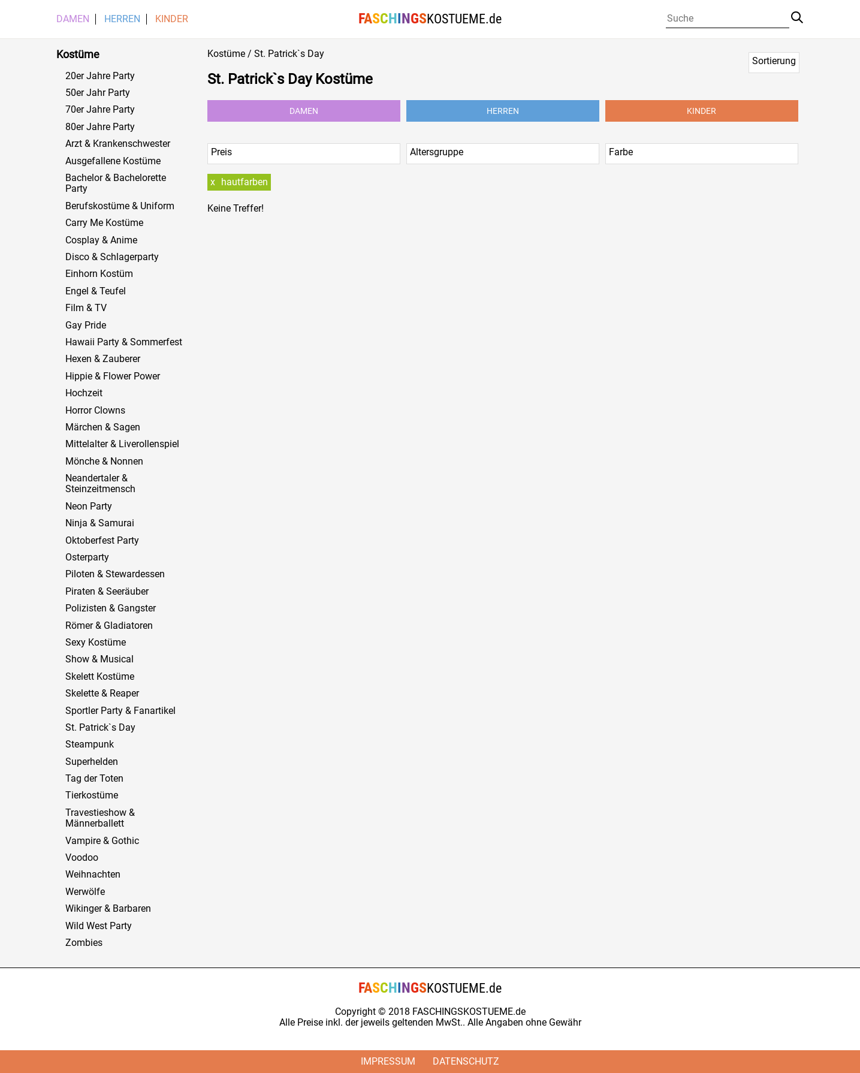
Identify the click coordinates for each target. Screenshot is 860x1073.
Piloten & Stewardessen (115, 574)
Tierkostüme (91, 795)
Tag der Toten (94, 778)
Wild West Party (98, 926)
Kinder (171, 19)
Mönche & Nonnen (104, 461)
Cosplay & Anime (101, 240)
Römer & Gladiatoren (109, 625)
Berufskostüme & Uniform (119, 206)
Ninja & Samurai (99, 523)
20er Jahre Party (100, 76)
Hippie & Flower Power (112, 376)
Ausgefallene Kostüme (113, 161)
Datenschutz (466, 1061)
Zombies (83, 943)
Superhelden (91, 761)
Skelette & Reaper (102, 693)
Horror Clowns (95, 410)
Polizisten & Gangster (110, 608)
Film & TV (86, 308)
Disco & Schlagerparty (112, 257)
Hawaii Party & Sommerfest (123, 342)
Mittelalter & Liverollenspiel (122, 444)
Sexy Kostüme (95, 642)
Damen (72, 19)
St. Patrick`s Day (100, 727)
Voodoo (81, 857)
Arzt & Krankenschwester (117, 143)
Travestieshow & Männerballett (100, 818)
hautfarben (244, 182)
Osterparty (87, 557)
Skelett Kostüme (99, 676)
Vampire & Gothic (102, 841)
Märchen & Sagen (102, 427)
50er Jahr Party (97, 93)
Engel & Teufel (95, 291)
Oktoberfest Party (102, 540)
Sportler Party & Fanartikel (120, 711)
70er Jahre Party (100, 109)
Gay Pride (85, 325)
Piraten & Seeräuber (107, 591)
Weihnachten (92, 874)
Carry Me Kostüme (104, 223)
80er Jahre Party (100, 127)
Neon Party (88, 506)
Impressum (388, 1061)
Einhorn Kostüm (99, 274)
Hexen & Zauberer (102, 359)
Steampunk (89, 744)
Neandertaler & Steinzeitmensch (100, 484)
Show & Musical (99, 659)
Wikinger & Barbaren (108, 908)
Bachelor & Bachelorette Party (115, 183)
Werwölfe (85, 892)
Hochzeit (83, 393)
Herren (122, 19)
